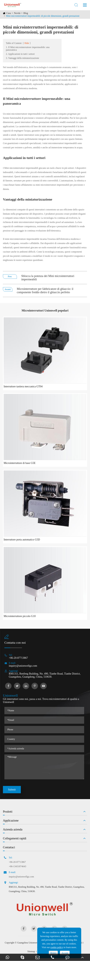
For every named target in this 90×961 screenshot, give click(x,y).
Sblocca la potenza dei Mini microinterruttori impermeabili (47, 277)
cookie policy (56, 947)
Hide (26, 43)
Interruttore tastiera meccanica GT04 (23, 386)
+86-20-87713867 (18, 657)
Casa (8, 13)
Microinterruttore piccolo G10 (20, 616)
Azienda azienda (12, 829)
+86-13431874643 (17, 866)
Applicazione (11, 820)
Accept (64, 953)
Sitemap (31, 951)
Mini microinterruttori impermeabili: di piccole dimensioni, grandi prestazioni (42, 16)
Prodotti (7, 811)
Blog (25, 13)
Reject (53, 953)
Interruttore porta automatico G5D (22, 539)
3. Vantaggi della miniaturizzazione (22, 58)
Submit (12, 789)
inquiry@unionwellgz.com (23, 665)
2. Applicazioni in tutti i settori (20, 54)
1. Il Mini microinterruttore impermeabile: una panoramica (28, 48)
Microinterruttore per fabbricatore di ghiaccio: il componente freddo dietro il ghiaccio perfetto (45, 290)
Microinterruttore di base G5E (19, 463)
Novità (17, 13)
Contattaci (9, 847)
